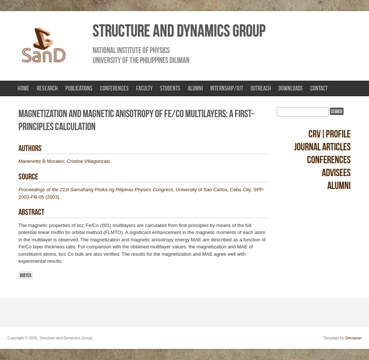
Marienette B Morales (41, 161)
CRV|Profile (329, 134)
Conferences (114, 88)
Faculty (144, 88)
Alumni (195, 88)
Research (47, 88)
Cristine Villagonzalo (88, 161)
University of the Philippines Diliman (141, 60)
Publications (79, 88)
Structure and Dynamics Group (179, 30)
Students (170, 88)
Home (24, 88)
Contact (319, 88)
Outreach (261, 88)
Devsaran (353, 338)
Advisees (336, 172)
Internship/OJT (226, 88)
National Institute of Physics (131, 50)
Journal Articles (322, 147)
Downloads (291, 88)
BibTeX (25, 275)
